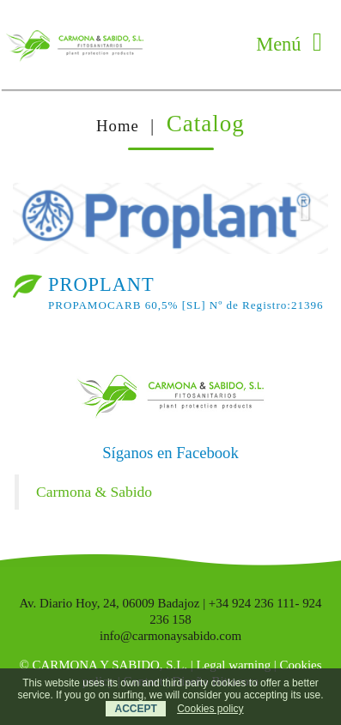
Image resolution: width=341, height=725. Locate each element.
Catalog (206, 123)
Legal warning (234, 665)
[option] (170, 218)
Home (117, 126)
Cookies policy (210, 709)
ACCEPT (135, 709)
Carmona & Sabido (94, 491)
